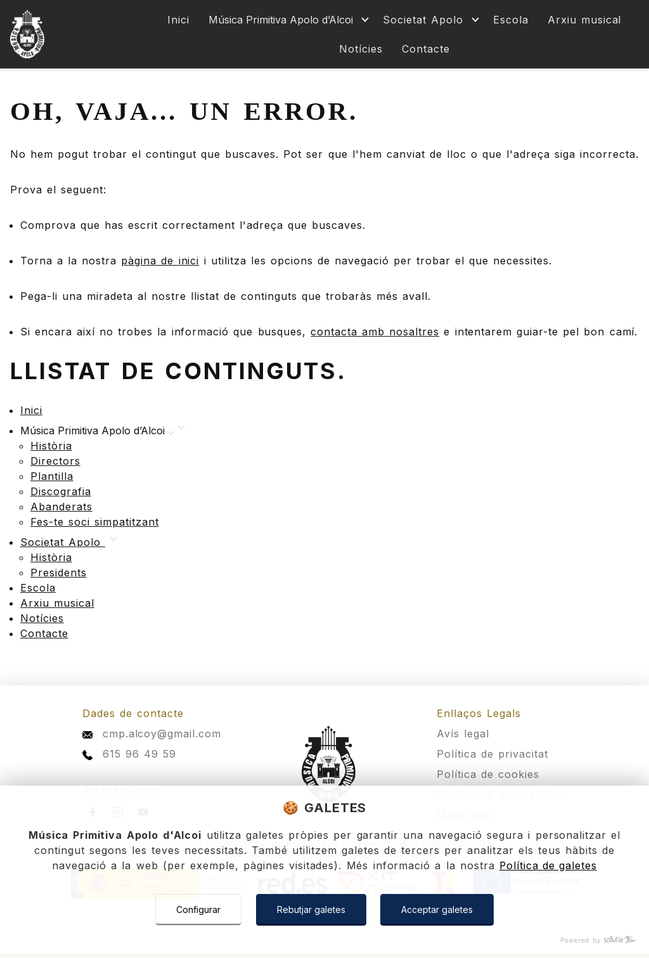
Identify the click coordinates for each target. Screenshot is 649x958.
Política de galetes (548, 866)
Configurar (198, 909)
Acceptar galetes (437, 909)
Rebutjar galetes (311, 909)
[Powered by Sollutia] (324, 940)
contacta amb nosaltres (375, 331)
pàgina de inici (160, 260)
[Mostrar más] (286, 20)
